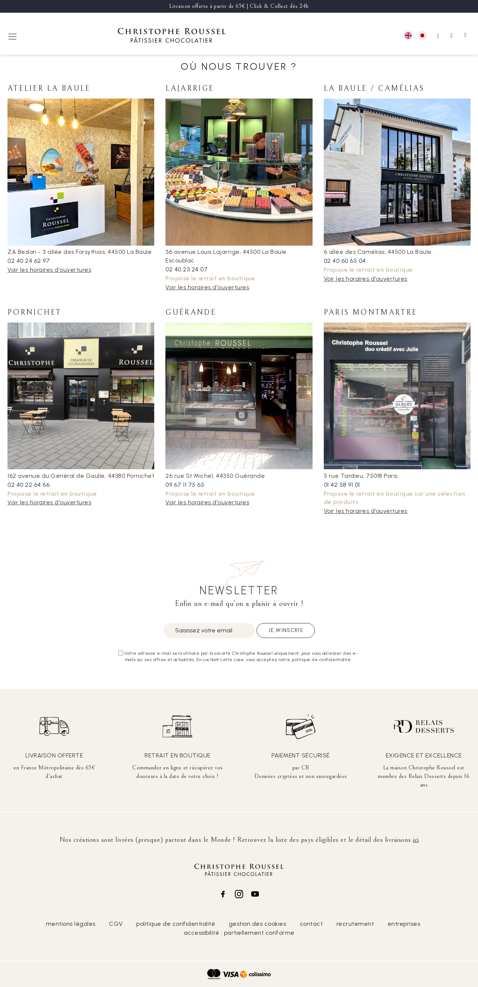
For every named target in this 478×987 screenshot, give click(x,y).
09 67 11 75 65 (184, 484)
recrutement (355, 923)
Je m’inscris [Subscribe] (285, 630)
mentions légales (71, 923)
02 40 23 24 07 (186, 269)
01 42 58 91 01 (342, 484)
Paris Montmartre (371, 312)
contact (311, 923)
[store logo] (172, 36)
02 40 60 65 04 (345, 260)
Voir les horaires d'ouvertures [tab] (49, 269)
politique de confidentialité (175, 923)
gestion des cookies (257, 923)
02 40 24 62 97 (28, 260)
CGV (116, 923)
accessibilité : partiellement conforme (239, 932)
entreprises (404, 923)
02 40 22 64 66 (28, 484)
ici (416, 839)
